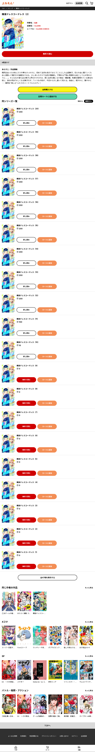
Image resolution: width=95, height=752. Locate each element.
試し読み (26, 123)
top (3, 8)
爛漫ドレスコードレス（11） (28, 319)
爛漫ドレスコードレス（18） (29, 156)
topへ (47, 726)
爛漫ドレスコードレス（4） (28, 482)
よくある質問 (10, 737)
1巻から (80, 102)
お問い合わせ (65, 737)
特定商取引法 (33, 737)
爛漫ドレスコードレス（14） (29, 249)
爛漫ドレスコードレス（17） (29, 179)
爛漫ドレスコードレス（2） (28, 529)
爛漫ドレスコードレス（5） (28, 459)
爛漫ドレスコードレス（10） (29, 342)
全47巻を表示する (47, 578)
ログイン (68, 3)
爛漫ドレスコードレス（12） (29, 296)
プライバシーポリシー (49, 737)
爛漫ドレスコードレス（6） (28, 436)
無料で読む (47, 54)
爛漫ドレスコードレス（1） (28, 552)
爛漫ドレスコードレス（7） (28, 412)
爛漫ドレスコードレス (23, 8)
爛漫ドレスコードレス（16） (29, 202)
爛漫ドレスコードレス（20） (29, 109)
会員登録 (78, 3)
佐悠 (36, 23)
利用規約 (22, 737)
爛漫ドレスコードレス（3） (28, 506)
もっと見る (88, 588)
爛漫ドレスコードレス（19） (29, 132)
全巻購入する (47, 89)
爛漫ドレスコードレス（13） (29, 272)
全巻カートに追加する (47, 97)
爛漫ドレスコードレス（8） (28, 389)
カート (48, 750)
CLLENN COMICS (43, 29)
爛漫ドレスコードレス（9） (28, 366)
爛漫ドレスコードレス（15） (29, 226)
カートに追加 (47, 123)
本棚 (79, 750)
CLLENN (37, 26)
